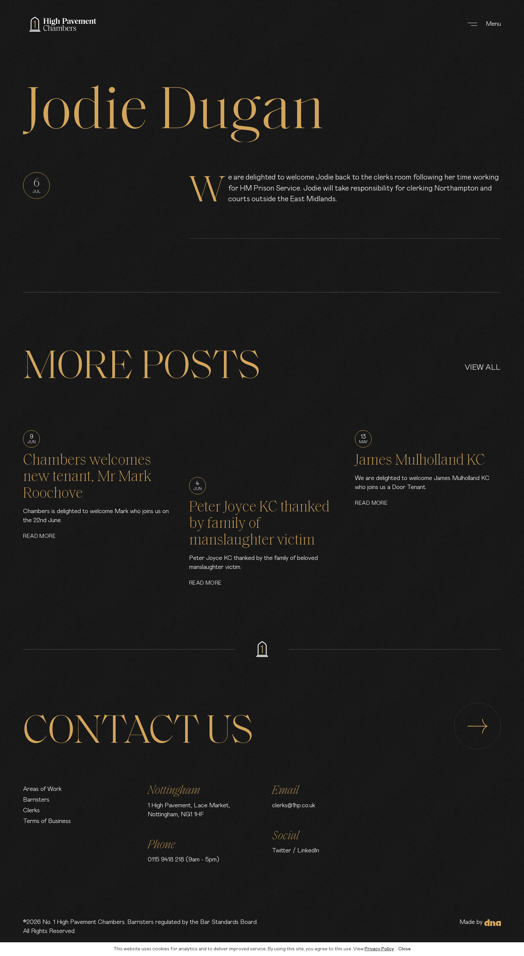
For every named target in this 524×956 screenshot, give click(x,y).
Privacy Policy (379, 949)
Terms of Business (47, 821)
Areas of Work (42, 789)
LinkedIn (308, 851)
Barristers (36, 800)
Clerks (31, 811)
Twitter (281, 851)
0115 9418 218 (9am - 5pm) (183, 860)
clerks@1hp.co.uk (293, 806)
